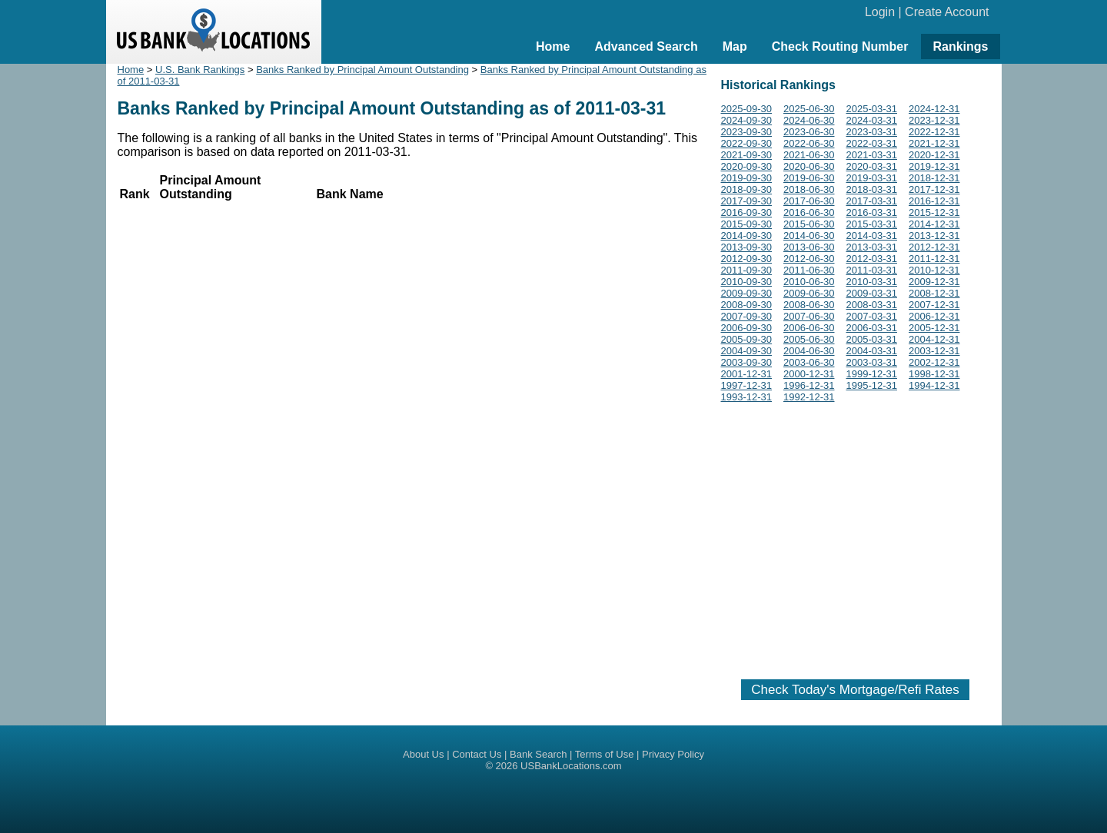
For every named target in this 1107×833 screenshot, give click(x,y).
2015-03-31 (872, 224)
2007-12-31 (934, 304)
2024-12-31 (934, 108)
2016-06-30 (809, 212)
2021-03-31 (872, 155)
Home (553, 46)
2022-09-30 (747, 143)
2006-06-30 (809, 328)
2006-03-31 (872, 328)
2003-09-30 (747, 362)
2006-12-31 (934, 316)
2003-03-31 (872, 362)
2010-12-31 (934, 270)
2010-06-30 (809, 281)
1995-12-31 (872, 385)
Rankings (960, 46)
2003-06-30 (809, 362)
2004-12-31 (934, 339)
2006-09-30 (747, 328)
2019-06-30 (809, 178)
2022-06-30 (809, 143)
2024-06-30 (809, 120)
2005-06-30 (809, 339)
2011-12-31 (934, 258)
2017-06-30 (809, 201)
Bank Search (538, 754)
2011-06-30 (809, 270)
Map (735, 46)
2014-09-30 (747, 235)
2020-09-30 (747, 166)
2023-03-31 (872, 132)
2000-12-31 (809, 374)
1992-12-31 (809, 397)
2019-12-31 (934, 166)
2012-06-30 (809, 258)
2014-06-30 (809, 235)
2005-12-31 (934, 328)
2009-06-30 (809, 293)
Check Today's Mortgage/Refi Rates (855, 689)
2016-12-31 (934, 201)
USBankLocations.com (571, 766)
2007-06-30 (809, 316)
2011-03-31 (872, 270)
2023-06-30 (809, 132)
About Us (423, 754)
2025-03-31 (872, 108)
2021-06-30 (809, 155)
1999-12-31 (872, 374)
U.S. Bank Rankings (199, 69)
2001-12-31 (747, 374)
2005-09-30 (747, 339)
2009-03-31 (872, 293)
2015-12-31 (934, 212)
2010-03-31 (872, 281)
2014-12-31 (934, 224)
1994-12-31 (934, 385)
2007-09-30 (747, 316)
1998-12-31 (934, 374)
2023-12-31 (934, 120)
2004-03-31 (872, 351)
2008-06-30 (809, 304)
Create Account (947, 11)
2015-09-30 (747, 224)
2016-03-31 (872, 212)
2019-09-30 (747, 178)
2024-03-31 (872, 120)
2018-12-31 (934, 178)
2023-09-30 (747, 132)
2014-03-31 (872, 235)
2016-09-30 (747, 212)
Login (880, 11)
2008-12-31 (934, 293)
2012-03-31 (872, 258)
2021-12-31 (934, 143)
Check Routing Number (840, 46)
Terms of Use (604, 754)
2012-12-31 (934, 247)
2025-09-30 (747, 108)
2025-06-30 (809, 108)
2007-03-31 (872, 316)
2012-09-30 (747, 258)
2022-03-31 (872, 143)
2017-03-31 (872, 201)
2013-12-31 (934, 235)
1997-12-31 (747, 385)
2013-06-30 (809, 247)
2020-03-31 (872, 166)
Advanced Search (645, 46)
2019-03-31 (872, 178)
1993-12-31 (747, 397)
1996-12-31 (809, 385)
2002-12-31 (934, 362)
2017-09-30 (747, 201)
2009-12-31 (934, 281)
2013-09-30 (747, 247)
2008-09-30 (747, 304)
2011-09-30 (747, 270)
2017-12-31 (934, 189)
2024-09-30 (747, 120)
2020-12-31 (934, 155)
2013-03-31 (872, 247)
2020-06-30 (809, 166)
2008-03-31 (872, 304)
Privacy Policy (673, 754)
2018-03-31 (872, 189)
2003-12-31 (934, 351)
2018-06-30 (809, 189)
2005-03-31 (872, 339)
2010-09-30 (747, 281)
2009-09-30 (747, 293)
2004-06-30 (809, 351)
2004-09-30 (747, 351)
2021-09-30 (747, 155)
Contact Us (476, 754)
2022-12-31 (934, 132)
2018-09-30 (747, 189)
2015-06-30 (809, 224)
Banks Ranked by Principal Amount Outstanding (362, 69)
